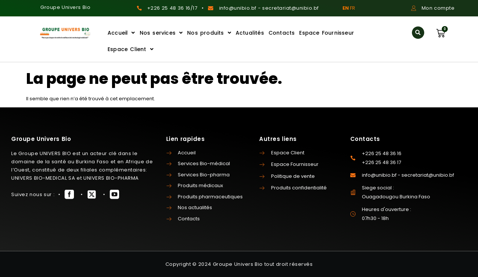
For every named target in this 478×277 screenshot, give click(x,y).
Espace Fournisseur (326, 33)
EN (345, 8)
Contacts (282, 33)
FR (352, 8)
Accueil (121, 33)
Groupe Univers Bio (65, 7)
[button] (418, 32)
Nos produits (209, 33)
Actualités (250, 33)
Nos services (161, 33)
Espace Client (130, 49)
